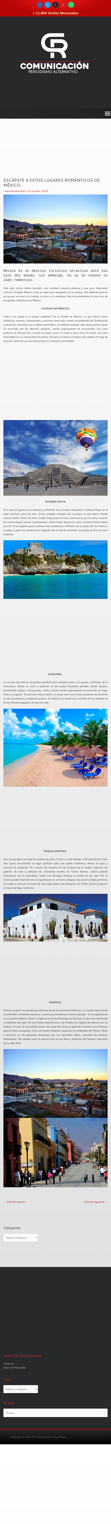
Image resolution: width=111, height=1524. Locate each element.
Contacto (8, 1443)
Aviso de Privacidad (14, 1447)
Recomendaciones (15, 191)
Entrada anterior (15, 1202)
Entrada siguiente (95, 1202)
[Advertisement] (55, 154)
